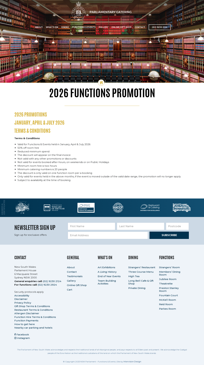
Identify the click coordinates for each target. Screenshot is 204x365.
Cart (69, 289)
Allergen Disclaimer (26, 313)
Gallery (103, 27)
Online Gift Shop (121, 27)
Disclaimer (21, 299)
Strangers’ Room (169, 267)
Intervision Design (132, 361)
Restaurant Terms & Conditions (33, 309)
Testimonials (75, 276)
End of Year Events (109, 276)
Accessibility (21, 295)
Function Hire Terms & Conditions (35, 317)
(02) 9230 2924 (47, 284)
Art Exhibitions (106, 267)
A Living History (107, 271)
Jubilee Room (167, 279)
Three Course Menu (141, 271)
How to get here (24, 324)
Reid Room (166, 304)
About (38, 27)
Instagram (22, 338)
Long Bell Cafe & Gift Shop (140, 282)
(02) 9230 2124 (159, 27)
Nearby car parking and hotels (33, 327)
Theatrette (166, 283)
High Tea (133, 276)
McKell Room (167, 299)
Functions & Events (83, 27)
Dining (65, 27)
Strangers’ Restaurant (141, 267)
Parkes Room (167, 308)
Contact (139, 27)
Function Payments (26, 320)
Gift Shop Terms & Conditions (32, 306)
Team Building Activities (107, 282)
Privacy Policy (22, 302)
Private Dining (137, 288)
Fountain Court (168, 295)
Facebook (21, 334)
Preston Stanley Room (169, 289)
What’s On (52, 27)
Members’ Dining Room (169, 273)
